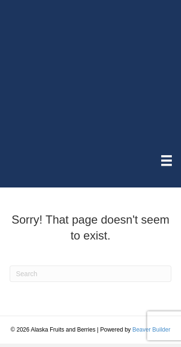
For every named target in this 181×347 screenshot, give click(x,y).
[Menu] (166, 160)
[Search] (90, 274)
